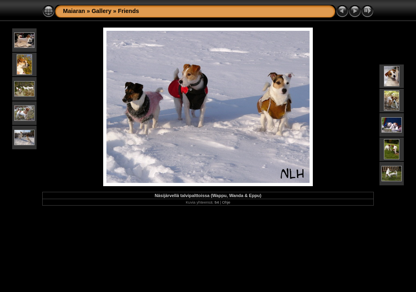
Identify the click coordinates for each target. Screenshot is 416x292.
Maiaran (74, 11)
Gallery (101, 11)
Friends (128, 11)
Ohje (226, 202)
